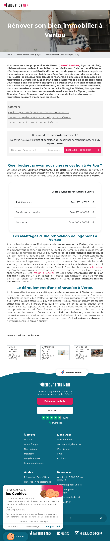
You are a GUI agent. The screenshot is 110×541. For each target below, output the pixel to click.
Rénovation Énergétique (37, 477)
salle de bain (96, 267)
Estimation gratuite (55, 401)
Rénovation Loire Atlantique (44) (28, 55)
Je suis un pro (55, 410)
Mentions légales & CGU (69, 444)
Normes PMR (64, 502)
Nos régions (30, 449)
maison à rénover (44, 273)
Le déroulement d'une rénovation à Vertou (33, 122)
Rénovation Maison (34, 486)
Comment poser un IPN (69, 484)
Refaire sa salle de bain (69, 497)
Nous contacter (65, 439)
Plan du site (63, 449)
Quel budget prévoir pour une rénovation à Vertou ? (38, 112)
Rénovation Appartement (37, 482)
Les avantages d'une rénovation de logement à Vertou (39, 117)
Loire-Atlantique (69, 65)
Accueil (9, 55)
